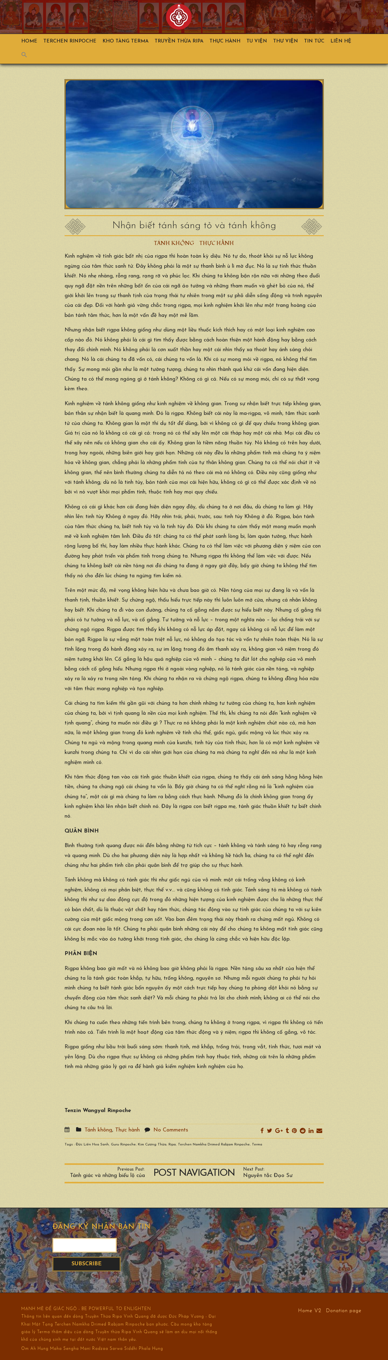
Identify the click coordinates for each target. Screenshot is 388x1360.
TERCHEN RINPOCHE (69, 41)
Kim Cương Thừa (152, 1144)
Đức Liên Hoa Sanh (92, 1144)
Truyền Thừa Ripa (179, 41)
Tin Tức (314, 41)
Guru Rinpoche (123, 1144)
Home (29, 41)
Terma (257, 1144)
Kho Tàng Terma (125, 41)
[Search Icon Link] (27, 56)
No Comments (170, 1130)
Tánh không (174, 243)
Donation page (344, 1310)
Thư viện (285, 41)
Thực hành (224, 41)
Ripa (172, 1144)
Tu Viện (256, 41)
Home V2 (309, 1310)
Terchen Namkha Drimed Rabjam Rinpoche (214, 1144)
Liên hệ (340, 41)
